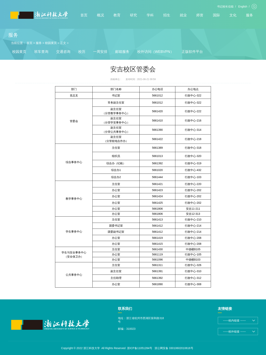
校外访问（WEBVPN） (155, 52)
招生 (166, 15)
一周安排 (100, 52)
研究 (133, 15)
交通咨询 (63, 52)
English (242, 6)
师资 (199, 15)
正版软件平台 (192, 52)
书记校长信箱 (225, 6)
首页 (83, 15)
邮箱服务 (122, 52)
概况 (100, 15)
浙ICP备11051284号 (139, 348)
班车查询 (41, 52)
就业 (183, 15)
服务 (249, 15)
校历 (81, 52)
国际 (216, 15)
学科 (150, 15)
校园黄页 (51, 43)
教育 (117, 15)
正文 (63, 43)
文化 (233, 15)
